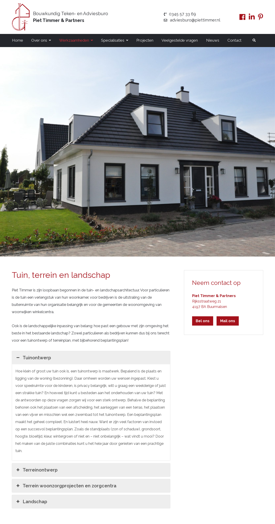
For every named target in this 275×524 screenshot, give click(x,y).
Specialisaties (112, 40)
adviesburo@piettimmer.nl (192, 20)
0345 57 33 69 (180, 14)
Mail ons (227, 321)
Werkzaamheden (74, 40)
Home (17, 40)
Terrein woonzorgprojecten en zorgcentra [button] (65, 486)
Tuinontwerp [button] (33, 358)
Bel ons (203, 321)
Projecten (144, 40)
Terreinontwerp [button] (36, 470)
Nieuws (212, 40)
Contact (234, 40)
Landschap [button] (31, 501)
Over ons (39, 40)
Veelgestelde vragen (180, 40)
